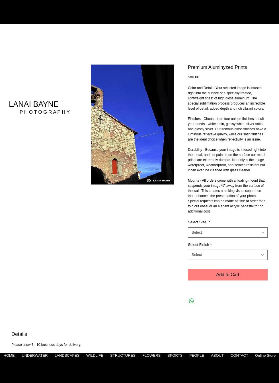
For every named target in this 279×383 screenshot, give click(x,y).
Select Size (199, 222)
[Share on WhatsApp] (191, 301)
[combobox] (228, 232)
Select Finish (200, 244)
